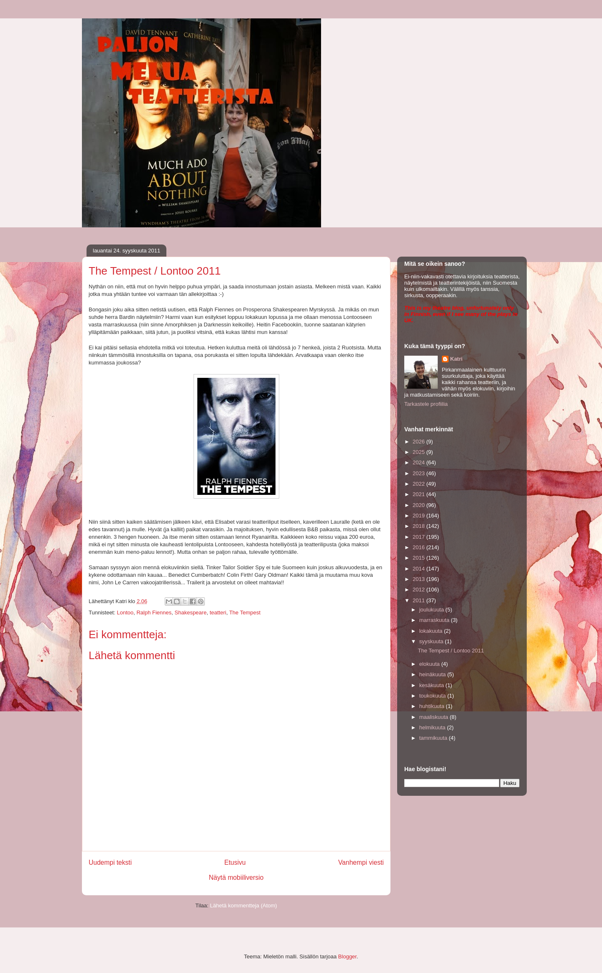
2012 (419, 589)
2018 (419, 526)
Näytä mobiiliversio (236, 877)
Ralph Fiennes (153, 612)
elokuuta (430, 664)
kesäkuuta (432, 685)
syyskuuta (432, 641)
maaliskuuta (434, 717)
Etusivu (235, 862)
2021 (419, 494)
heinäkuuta (433, 674)
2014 (419, 568)
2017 (419, 537)
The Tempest (244, 612)
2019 (419, 515)
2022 (419, 484)
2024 (419, 462)
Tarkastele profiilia (426, 404)
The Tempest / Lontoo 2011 (451, 650)
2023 (419, 473)
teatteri (217, 612)
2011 (419, 600)
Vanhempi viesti (361, 862)
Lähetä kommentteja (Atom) (243, 905)
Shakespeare (191, 612)
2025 (419, 452)
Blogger (347, 956)
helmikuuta (433, 727)
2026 (419, 441)
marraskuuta (435, 620)
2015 (419, 558)
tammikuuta (434, 738)
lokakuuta (431, 631)
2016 (419, 547)
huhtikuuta (432, 706)
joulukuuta (432, 609)
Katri (456, 359)
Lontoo (125, 612)
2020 (419, 505)
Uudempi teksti (110, 862)
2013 (419, 579)
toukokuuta (433, 696)
